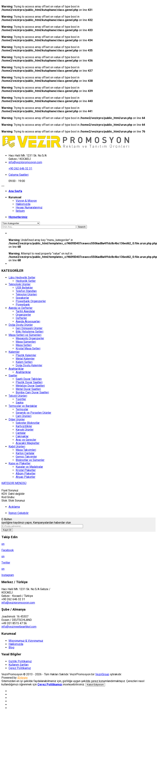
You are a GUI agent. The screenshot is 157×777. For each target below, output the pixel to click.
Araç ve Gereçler (26, 439)
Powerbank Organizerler (31, 301)
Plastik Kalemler (26, 355)
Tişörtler (21, 399)
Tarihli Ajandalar (25, 311)
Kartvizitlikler (24, 426)
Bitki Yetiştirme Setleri (29, 331)
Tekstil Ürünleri (18, 395)
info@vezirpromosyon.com (25, 162)
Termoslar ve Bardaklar (23, 406)
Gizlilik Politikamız (20, 661)
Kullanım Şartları (19, 664)
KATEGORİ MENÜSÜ (13, 483)
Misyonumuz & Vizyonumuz (26, 640)
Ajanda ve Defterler (20, 308)
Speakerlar (22, 297)
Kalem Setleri (24, 362)
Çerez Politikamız (20, 668)
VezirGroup (102, 674)
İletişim (20, 211)
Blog (11, 647)
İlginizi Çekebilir (19, 513)
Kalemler (14, 352)
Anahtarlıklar (16, 368)
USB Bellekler (24, 287)
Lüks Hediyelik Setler (22, 277)
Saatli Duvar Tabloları (29, 379)
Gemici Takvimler (26, 456)
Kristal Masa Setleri (28, 348)
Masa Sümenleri (26, 341)
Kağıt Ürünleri (17, 446)
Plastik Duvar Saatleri (29, 382)
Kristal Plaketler (26, 470)
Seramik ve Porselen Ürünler (33, 412)
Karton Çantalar (25, 453)
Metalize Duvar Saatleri (30, 385)
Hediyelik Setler (26, 281)
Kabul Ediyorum (95, 684)
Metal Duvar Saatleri (28, 389)
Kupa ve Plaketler (20, 463)
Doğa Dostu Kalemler (29, 365)
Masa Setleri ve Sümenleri (25, 335)
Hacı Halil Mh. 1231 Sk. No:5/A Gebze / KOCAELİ (28, 157)
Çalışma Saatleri (19, 174)
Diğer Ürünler (17, 419)
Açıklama (14, 506)
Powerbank (23, 304)
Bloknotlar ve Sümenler (30, 460)
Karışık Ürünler (25, 429)
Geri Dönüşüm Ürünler (29, 328)
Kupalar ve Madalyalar (29, 466)
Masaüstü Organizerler (30, 338)
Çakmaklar (22, 436)
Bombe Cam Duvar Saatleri (32, 392)
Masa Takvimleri (26, 450)
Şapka (19, 402)
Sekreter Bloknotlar (28, 423)
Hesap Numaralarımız (29, 207)
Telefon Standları (26, 291)
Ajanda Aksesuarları (28, 321)
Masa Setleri (24, 345)
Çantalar (21, 433)
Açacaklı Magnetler (27, 443)
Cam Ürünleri (23, 416)
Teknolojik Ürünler (20, 284)
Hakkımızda (23, 204)
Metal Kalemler (25, 358)
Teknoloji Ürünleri (26, 294)
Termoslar (22, 409)
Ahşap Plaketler (25, 477)
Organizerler (23, 314)
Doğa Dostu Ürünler (21, 325)
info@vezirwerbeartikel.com (18, 626)
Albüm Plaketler (26, 473)
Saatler (13, 375)
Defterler (21, 318)
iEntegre (22, 677)
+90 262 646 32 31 (20, 168)
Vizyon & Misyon (26, 200)
